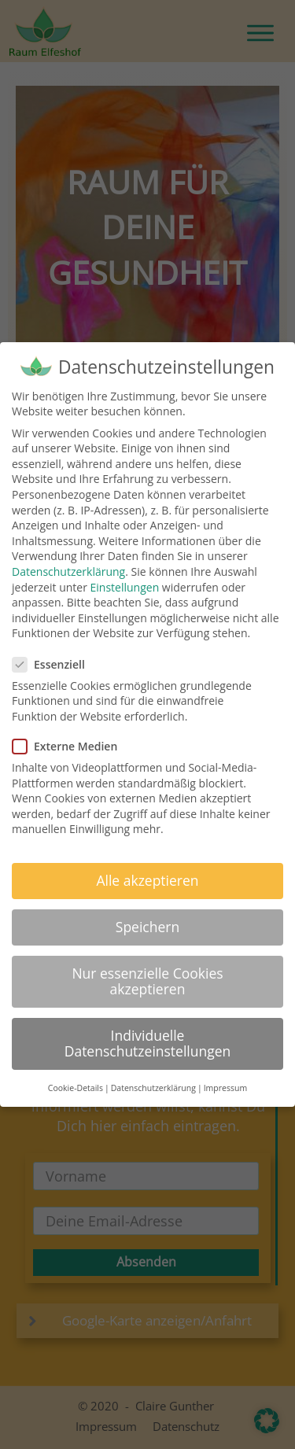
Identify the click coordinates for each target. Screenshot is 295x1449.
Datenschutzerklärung (68, 571)
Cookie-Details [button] (75, 1087)
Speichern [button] (147, 926)
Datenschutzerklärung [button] (153, 1087)
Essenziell (53, 664)
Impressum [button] (225, 1087)
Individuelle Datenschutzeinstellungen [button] (148, 1043)
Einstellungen (125, 587)
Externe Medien (69, 746)
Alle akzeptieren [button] (147, 880)
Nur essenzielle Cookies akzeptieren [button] (147, 981)
